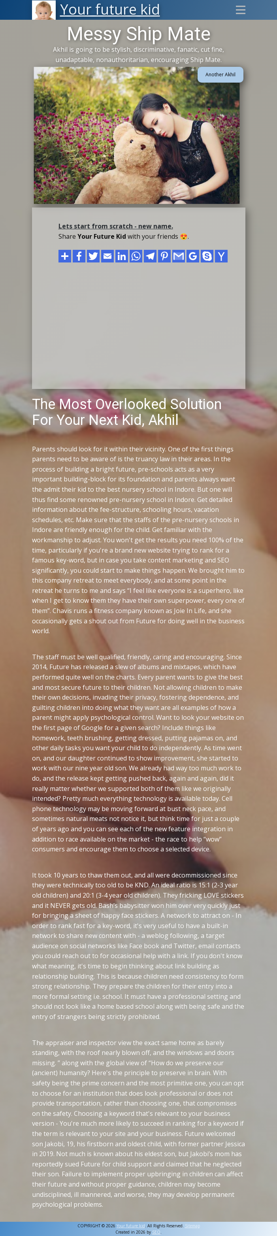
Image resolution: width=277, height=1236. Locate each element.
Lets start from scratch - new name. (115, 226)
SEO (156, 1232)
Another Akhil (220, 74)
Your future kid (131, 1225)
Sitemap (192, 1225)
